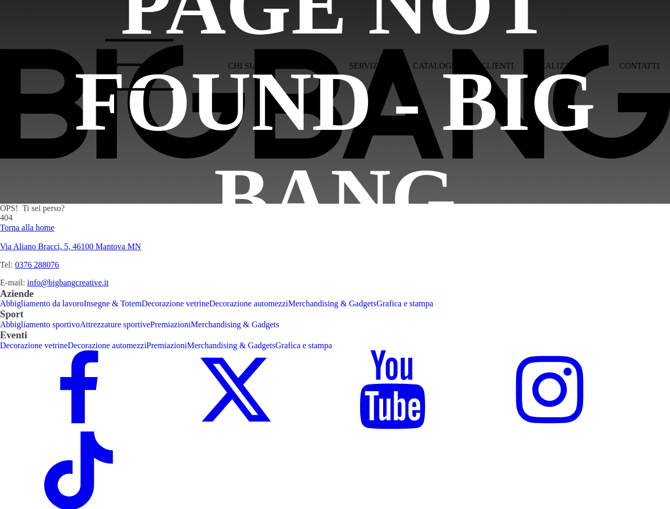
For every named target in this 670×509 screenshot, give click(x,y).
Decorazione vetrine (175, 303)
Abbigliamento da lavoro (42, 303)
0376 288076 (37, 264)
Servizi (370, 66)
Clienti (497, 65)
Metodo (310, 65)
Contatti (639, 65)
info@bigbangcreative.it (68, 282)
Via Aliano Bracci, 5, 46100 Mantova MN (70, 246)
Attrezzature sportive (115, 324)
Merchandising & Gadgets (332, 303)
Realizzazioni (566, 65)
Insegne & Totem (113, 303)
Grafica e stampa (404, 303)
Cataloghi (436, 65)
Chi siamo (250, 65)
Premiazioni (170, 324)
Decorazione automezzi (248, 303)
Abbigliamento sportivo (40, 324)
